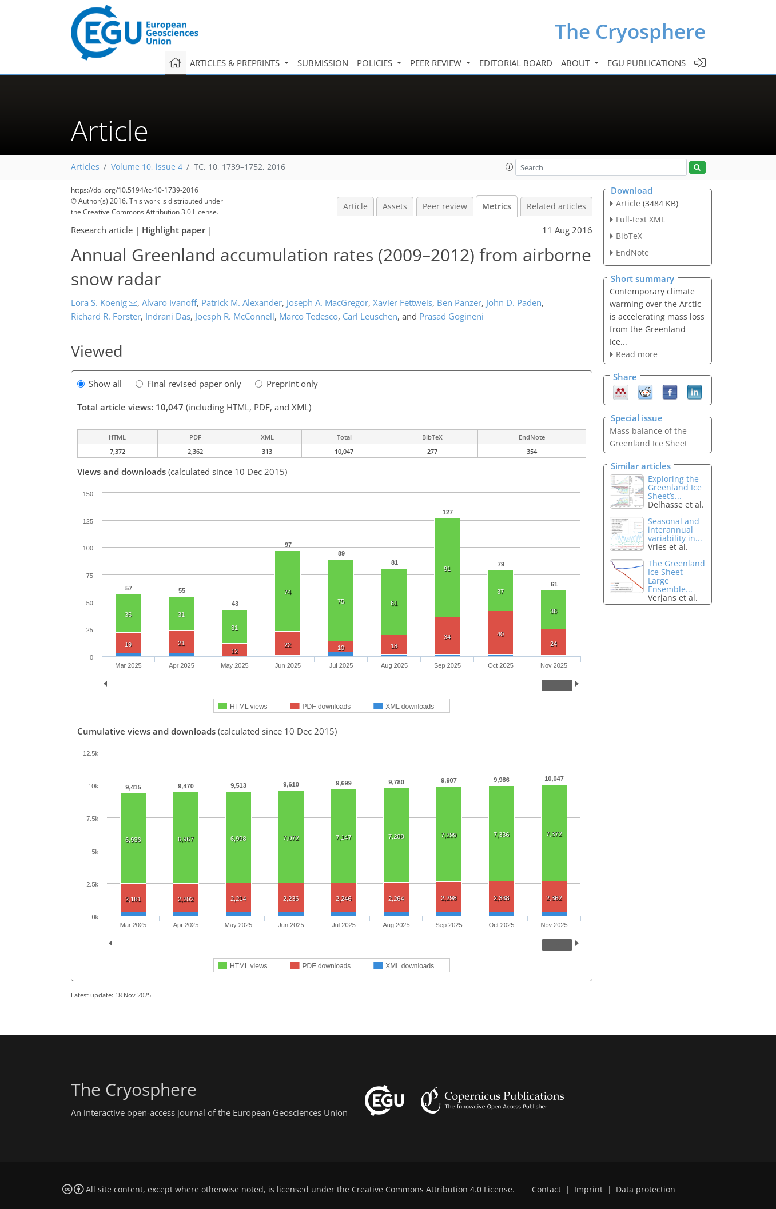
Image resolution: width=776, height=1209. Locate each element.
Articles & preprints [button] (236, 63)
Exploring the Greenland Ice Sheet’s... (675, 487)
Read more (637, 354)
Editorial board (515, 63)
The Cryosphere (630, 31)
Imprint (588, 1189)
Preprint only (286, 383)
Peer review (445, 206)
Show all (99, 383)
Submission (322, 63)
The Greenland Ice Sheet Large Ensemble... (676, 576)
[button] (510, 167)
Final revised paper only (188, 383)
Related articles (556, 206)
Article (355, 206)
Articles (85, 167)
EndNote (632, 252)
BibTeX (629, 235)
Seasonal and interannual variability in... (675, 530)
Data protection (645, 1189)
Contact (546, 1189)
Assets (395, 206)
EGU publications (646, 63)
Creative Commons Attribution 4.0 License (432, 1189)
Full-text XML (640, 219)
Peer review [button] (437, 63)
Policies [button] (376, 63)
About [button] (576, 63)
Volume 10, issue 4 (146, 167)
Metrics (496, 206)
